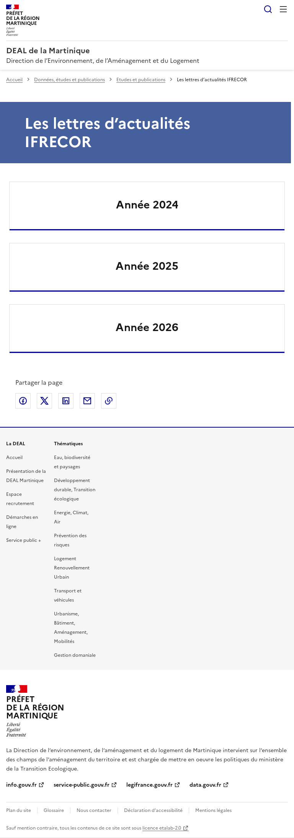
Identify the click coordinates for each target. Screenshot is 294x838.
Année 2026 (147, 327)
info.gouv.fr (21, 785)
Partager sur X (44, 400)
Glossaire (54, 810)
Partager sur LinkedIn (66, 400)
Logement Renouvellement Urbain (72, 568)
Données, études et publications (69, 79)
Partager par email (87, 400)
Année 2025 (147, 266)
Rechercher (268, 9)
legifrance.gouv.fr (149, 785)
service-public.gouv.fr (81, 785)
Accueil (14, 79)
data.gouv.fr (205, 785)
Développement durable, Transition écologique (74, 489)
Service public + (23, 540)
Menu (283, 9)
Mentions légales (213, 810)
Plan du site (18, 810)
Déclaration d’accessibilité (153, 810)
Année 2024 (147, 205)
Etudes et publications (140, 79)
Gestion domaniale (75, 655)
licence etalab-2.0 (161, 828)
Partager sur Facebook (23, 400)
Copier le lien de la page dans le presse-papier (108, 400)
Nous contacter (94, 810)
